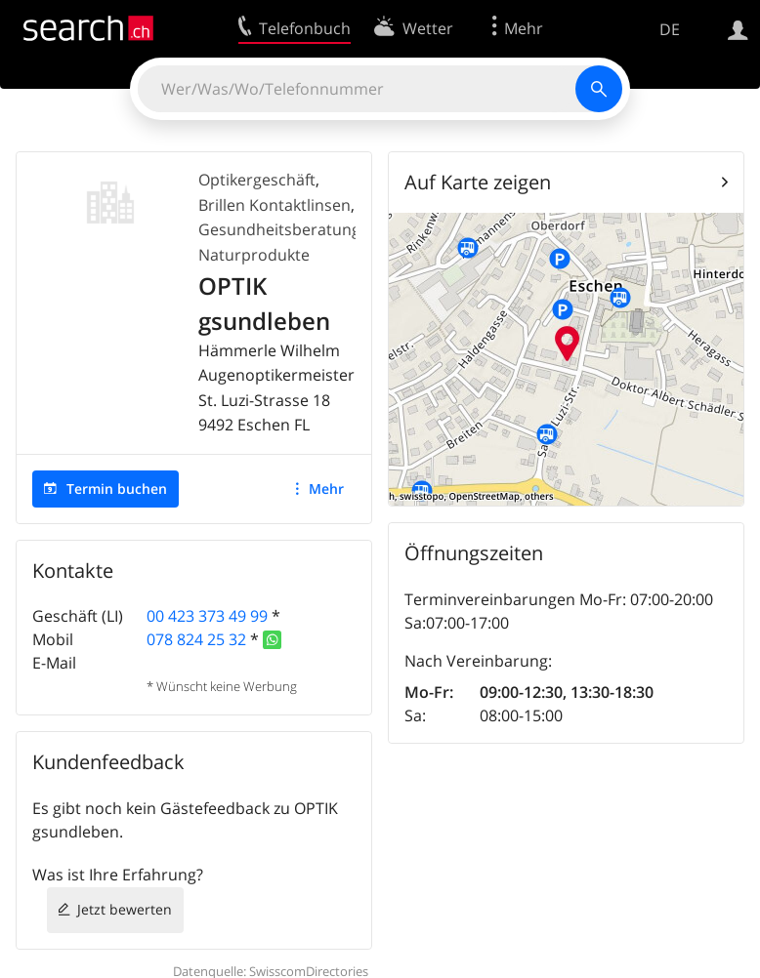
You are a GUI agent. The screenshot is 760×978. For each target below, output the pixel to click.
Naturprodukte (254, 254)
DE (669, 29)
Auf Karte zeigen (477, 182)
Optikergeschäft (257, 179)
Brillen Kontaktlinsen (274, 205)
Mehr (326, 488)
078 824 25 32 (196, 639)
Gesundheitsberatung (279, 229)
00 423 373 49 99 (207, 616)
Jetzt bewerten (124, 909)
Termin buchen (116, 488)
